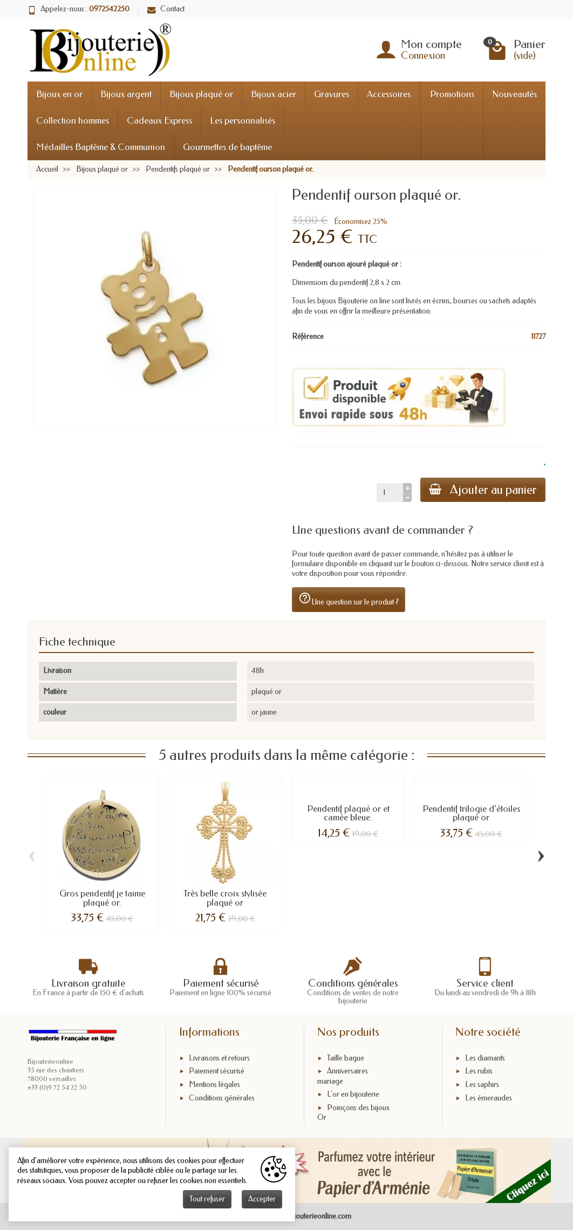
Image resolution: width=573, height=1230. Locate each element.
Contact (166, 8)
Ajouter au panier (483, 490)
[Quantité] (390, 492)
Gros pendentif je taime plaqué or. (102, 898)
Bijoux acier (273, 94)
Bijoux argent (126, 94)
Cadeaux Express (159, 120)
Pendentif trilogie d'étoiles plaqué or (471, 813)
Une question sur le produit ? (348, 599)
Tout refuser (207, 1199)
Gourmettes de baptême (227, 147)
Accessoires (389, 94)
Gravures (331, 94)
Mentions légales (214, 1084)
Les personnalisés (242, 120)
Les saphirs (482, 1084)
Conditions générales (222, 1098)
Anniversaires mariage (342, 1075)
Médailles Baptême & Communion (100, 147)
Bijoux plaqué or (201, 94)
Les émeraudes (488, 1098)
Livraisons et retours (219, 1058)
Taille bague (345, 1058)
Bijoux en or (59, 94)
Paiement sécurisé (216, 1071)
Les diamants (485, 1058)
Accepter (262, 1199)
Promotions (452, 94)
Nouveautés (514, 94)
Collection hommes (72, 120)
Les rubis (479, 1071)
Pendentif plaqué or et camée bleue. (348, 813)
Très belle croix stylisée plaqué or (225, 898)
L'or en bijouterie (353, 1094)
